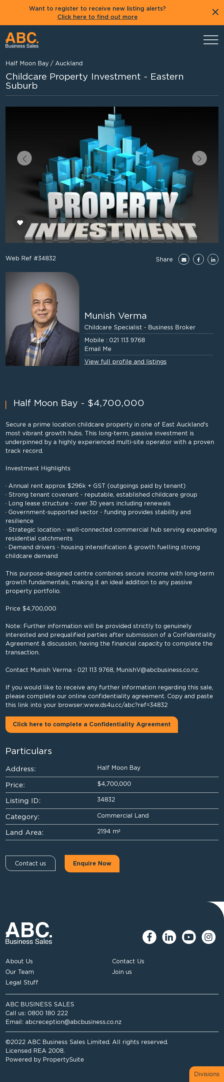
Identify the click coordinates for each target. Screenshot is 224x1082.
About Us (19, 961)
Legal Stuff (21, 982)
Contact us (30, 863)
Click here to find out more (97, 17)
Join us (122, 971)
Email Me (97, 348)
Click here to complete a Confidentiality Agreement (92, 724)
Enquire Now (92, 864)
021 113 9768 (127, 340)
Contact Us (128, 961)
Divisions (207, 1074)
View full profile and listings (125, 361)
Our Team (19, 971)
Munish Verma (115, 315)
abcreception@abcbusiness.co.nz (73, 1021)
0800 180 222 (48, 1013)
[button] (24, 158)
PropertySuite (63, 1059)
